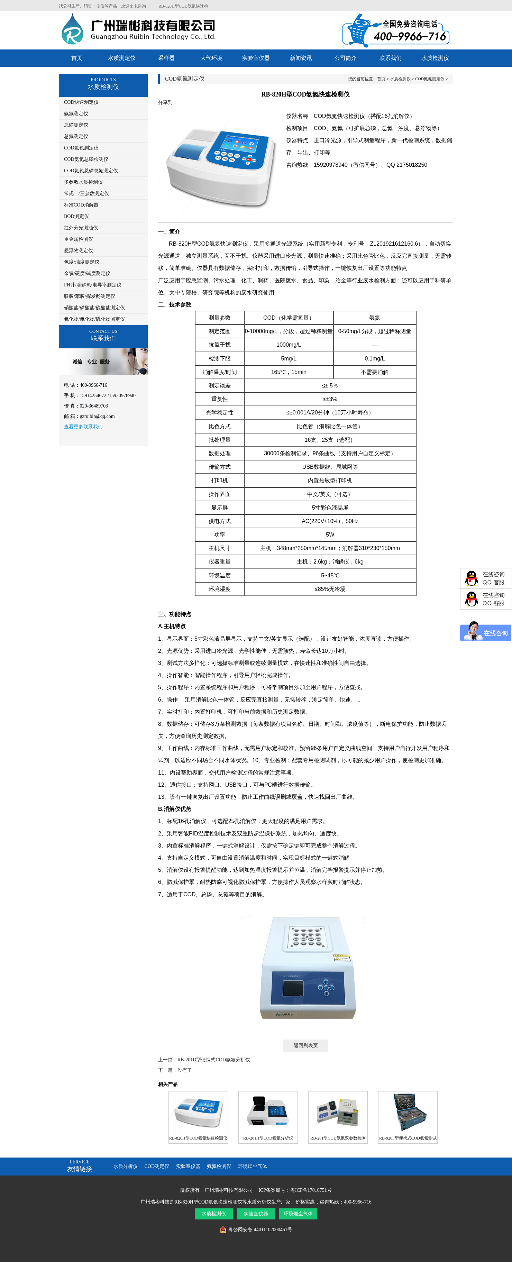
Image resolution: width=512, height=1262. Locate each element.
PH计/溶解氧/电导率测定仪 (92, 284)
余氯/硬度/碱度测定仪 (87, 273)
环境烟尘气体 (252, 1166)
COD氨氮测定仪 (81, 147)
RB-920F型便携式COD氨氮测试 (408, 1138)
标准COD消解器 (81, 205)
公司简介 (346, 58)
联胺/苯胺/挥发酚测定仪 (89, 296)
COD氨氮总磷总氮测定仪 (91, 170)
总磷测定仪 (76, 125)
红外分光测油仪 (81, 227)
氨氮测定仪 (76, 113)
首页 (76, 58)
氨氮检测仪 (219, 1166)
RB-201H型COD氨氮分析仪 (268, 1138)
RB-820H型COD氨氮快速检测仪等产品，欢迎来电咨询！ (105, 6)
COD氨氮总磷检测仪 (86, 159)
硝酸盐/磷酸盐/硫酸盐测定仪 (94, 307)
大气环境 (211, 58)
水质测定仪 (122, 58)
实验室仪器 (256, 58)
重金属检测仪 (78, 239)
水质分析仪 (125, 1166)
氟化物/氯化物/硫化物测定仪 (94, 319)
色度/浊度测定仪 (81, 262)
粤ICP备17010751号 (311, 1190)
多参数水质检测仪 (83, 182)
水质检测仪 (435, 58)
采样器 (166, 58)
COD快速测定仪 (81, 102)
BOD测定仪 (76, 216)
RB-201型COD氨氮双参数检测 (337, 1138)
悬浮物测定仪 (78, 250)
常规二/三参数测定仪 (86, 193)
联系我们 (391, 58)
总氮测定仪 (76, 136)
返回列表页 (306, 1045)
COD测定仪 (157, 1166)
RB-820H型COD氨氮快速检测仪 (198, 1138)
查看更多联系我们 (83, 426)
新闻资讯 (301, 58)
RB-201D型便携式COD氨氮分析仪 (213, 1059)
